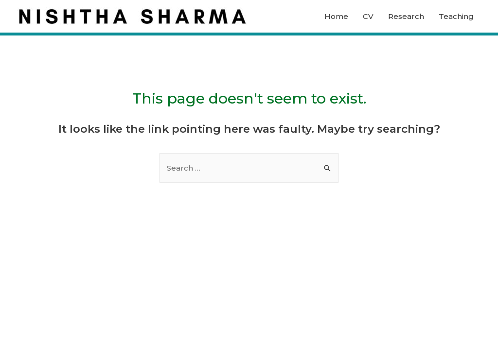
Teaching (456, 16)
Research (406, 16)
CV (368, 16)
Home (336, 16)
